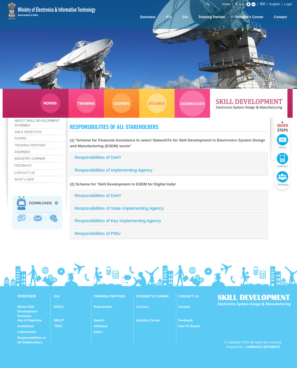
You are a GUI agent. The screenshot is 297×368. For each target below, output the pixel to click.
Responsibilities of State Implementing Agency (119, 208)
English (274, 4)
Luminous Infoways (262, 347)
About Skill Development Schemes (27, 311)
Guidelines (25, 326)
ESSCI (59, 306)
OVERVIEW (26, 296)
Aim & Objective (29, 320)
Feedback (185, 320)
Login (288, 4)
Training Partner (211, 17)
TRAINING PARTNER (109, 296)
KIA (169, 17)
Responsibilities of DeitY (98, 157)
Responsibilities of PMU (97, 233)
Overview (147, 17)
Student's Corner (250, 17)
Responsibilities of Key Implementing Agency (118, 220)
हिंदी (262, 4)
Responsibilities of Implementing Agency (113, 170)
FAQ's (98, 332)
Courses (142, 306)
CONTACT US (188, 296)
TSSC (58, 326)
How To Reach (189, 326)
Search (99, 320)
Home (226, 4)
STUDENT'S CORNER (152, 296)
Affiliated (100, 326)
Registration (103, 306)
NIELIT (59, 320)
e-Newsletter (26, 332)
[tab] (169, 157)
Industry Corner (148, 320)
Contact (280, 17)
